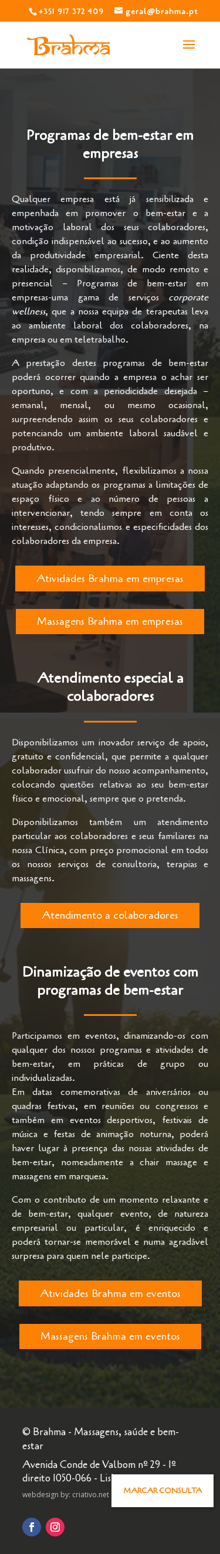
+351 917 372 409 (71, 11)
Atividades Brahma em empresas (110, 578)
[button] (162, 1490)
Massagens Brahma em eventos (110, 1336)
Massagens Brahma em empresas (110, 621)
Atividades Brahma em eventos (110, 1293)
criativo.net (90, 1495)
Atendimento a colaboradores (110, 915)
